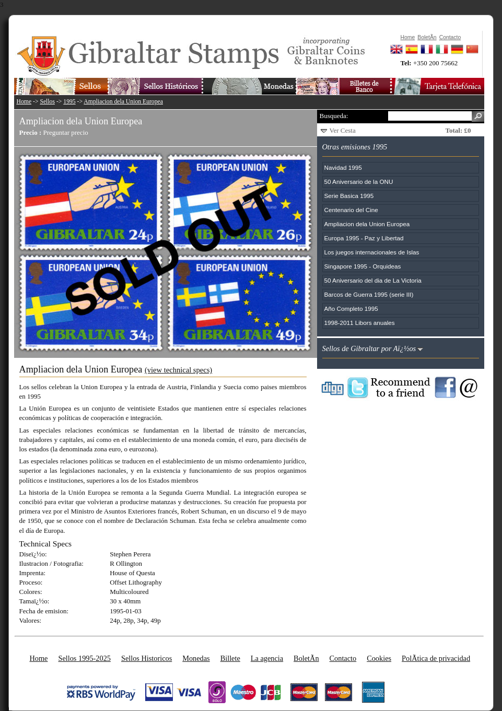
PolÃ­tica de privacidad (436, 658)
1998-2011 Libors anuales (359, 322)
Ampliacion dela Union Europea (123, 101)
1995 (69, 101)
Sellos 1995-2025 (84, 658)
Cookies (379, 658)
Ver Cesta (343, 130)
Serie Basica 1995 (349, 195)
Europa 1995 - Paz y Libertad (364, 238)
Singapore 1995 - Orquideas (362, 266)
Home (24, 101)
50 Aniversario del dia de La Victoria (373, 280)
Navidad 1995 (343, 167)
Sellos (47, 101)
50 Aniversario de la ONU (358, 181)
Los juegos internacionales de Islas (371, 252)
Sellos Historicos (146, 658)
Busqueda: (334, 116)
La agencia (267, 658)
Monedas (195, 658)
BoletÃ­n (306, 658)
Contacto (343, 658)
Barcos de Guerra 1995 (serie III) (369, 294)
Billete (230, 658)
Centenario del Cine (351, 209)
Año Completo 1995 (351, 308)
